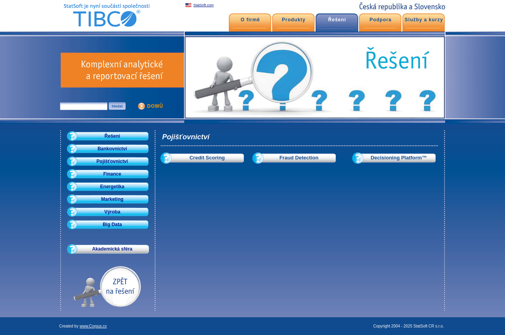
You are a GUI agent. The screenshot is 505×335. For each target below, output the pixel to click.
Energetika (112, 186)
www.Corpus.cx (93, 326)
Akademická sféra (112, 249)
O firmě (250, 19)
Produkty (293, 19)
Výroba (112, 212)
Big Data (112, 224)
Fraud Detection (298, 158)
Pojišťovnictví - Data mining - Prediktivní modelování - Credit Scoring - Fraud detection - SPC (104, 4)
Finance (112, 174)
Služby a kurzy (424, 19)
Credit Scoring (207, 158)
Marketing (112, 199)
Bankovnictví (112, 149)
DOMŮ (155, 106)
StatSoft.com (203, 5)
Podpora (381, 19)
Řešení (112, 136)
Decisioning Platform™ (398, 158)
